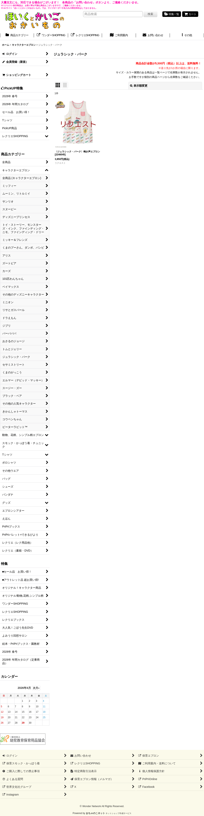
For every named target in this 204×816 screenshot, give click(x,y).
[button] (187, 35)
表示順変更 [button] (138, 85)
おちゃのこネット (95, 813)
